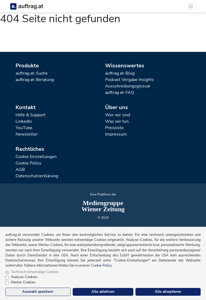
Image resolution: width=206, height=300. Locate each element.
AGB (20, 169)
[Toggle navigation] (191, 6)
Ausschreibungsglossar (127, 86)
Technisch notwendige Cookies (34, 272)
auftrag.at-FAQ (119, 92)
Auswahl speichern (37, 291)
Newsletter (27, 134)
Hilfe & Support (31, 115)
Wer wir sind (117, 115)
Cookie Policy (28, 163)
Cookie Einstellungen (36, 157)
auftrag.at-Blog (120, 73)
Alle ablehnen (103, 291)
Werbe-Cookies (23, 282)
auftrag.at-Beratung (35, 80)
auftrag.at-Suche (32, 73)
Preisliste (114, 128)
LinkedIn (24, 121)
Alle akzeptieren (168, 291)
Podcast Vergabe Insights (129, 80)
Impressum (116, 134)
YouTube (24, 128)
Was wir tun (117, 121)
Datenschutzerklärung (37, 176)
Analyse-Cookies (24, 277)
